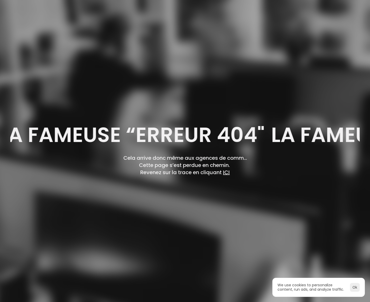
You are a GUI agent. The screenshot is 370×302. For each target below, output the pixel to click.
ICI (226, 172)
